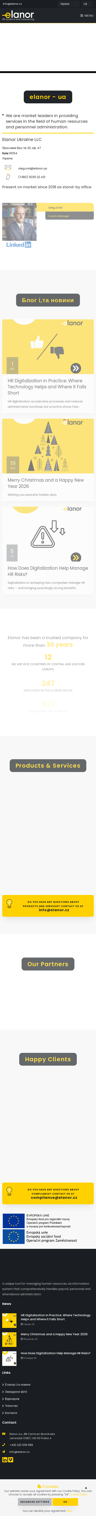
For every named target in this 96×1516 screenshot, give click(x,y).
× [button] (86, 1488)
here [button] (69, 1511)
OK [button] (65, 1501)
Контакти (9, 1413)
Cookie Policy (79, 1494)
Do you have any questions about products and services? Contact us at (53, 906)
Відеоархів (10, 1399)
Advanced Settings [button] (34, 1501)
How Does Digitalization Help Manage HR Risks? (56, 1353)
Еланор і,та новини (16, 1385)
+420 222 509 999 (21, 1445)
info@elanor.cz (12, 4)
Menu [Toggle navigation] (87, 16)
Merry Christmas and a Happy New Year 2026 (54, 1334)
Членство (10, 1406)
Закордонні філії (14, 1392)
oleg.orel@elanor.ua (32, 173)
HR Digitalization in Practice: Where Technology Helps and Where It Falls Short (47, 395)
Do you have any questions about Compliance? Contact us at (53, 1194)
